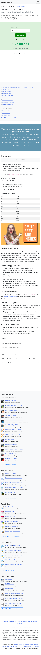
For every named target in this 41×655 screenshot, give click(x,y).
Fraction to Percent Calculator (13, 483)
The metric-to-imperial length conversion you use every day (17, 87)
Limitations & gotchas (8, 102)
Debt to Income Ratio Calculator (14, 449)
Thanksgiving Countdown (12, 531)
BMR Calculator (9, 589)
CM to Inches (17, 550)
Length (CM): (14, 27)
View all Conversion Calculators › (9, 117)
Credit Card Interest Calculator (14, 420)
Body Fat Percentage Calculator (14, 593)
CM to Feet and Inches (11, 560)
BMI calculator (5, 646)
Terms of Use (26, 621)
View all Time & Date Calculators (11, 536)
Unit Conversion (7, 542)
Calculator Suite (6, 2)
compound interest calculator (31, 644)
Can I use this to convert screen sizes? (12, 363)
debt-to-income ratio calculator (31, 646)
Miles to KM (8, 545)
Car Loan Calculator (11, 415)
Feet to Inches (6, 113)
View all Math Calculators (9, 498)
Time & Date (5, 504)
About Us (11, 621)
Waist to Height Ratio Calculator (14, 598)
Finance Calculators (8, 398)
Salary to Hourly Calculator (13, 434)
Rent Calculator (9, 439)
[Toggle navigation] (38, 2)
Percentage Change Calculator (14, 487)
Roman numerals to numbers (13, 564)
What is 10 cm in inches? (9, 351)
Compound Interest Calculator (14, 405)
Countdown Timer (10, 507)
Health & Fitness (7, 576)
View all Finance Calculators (9, 464)
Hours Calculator (10, 516)
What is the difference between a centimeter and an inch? (18, 359)
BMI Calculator (9, 584)
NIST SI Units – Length (12, 15)
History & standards (7, 95)
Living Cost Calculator (11, 444)
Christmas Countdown (11, 521)
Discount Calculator (10, 459)
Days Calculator (9, 511)
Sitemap (5, 621)
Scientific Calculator (11, 473)
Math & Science (7, 470)
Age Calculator (9, 579)
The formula (5, 89)
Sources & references (7, 104)
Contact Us (20, 623)
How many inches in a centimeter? (12, 347)
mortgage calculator (18, 644)
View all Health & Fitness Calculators (12, 609)
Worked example (6, 91)
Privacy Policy (18, 621)
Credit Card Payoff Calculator (13, 425)
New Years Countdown (11, 526)
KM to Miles (16, 545)
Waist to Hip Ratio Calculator (13, 603)
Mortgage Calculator (11, 410)
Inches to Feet (6, 115)
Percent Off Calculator (11, 454)
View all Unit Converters (8, 570)
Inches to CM (5, 111)
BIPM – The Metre (23, 15)
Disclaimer (34, 621)
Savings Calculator (10, 400)
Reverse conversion (7, 100)
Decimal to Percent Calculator (13, 478)
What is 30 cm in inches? (9, 355)
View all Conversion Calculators (20, 48)
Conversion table (6, 93)
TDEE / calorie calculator (15, 646)
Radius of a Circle (10, 492)
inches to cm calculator (10, 296)
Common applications (8, 97)
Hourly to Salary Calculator (13, 429)
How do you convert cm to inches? (12, 343)
